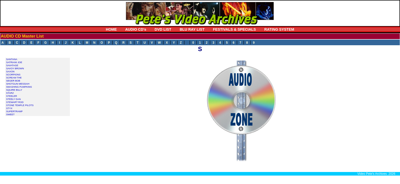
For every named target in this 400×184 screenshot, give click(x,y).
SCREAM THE (14, 77)
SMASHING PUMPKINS (19, 87)
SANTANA (11, 59)
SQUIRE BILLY (14, 90)
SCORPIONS (13, 74)
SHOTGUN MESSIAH (17, 84)
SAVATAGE (12, 65)
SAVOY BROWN (15, 68)
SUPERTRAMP (14, 111)
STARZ (10, 93)
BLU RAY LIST (192, 29)
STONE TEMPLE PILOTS (19, 105)
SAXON (10, 71)
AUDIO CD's (135, 29)
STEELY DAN (13, 99)
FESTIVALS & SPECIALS (234, 29)
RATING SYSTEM (279, 29)
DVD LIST (163, 29)
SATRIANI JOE (14, 62)
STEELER (11, 96)
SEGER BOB (13, 80)
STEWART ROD (14, 102)
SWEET (10, 114)
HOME (111, 29)
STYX (9, 108)
